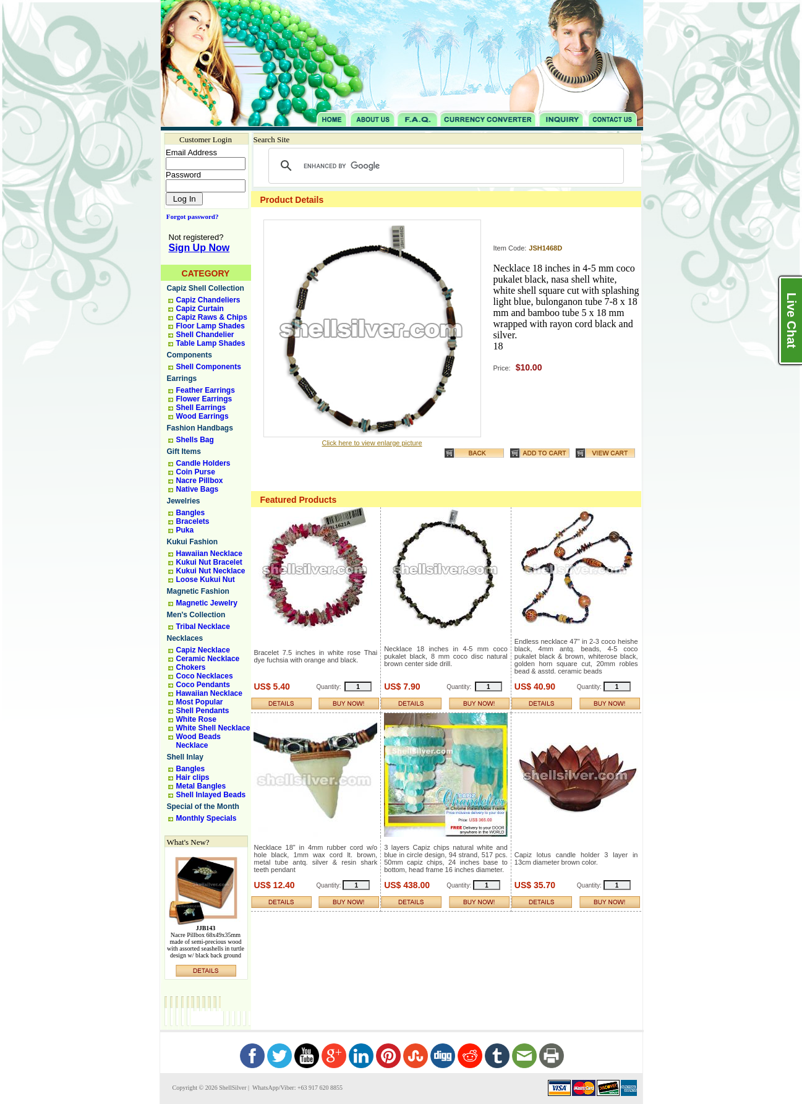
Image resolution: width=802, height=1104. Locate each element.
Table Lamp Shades (210, 343)
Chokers (191, 667)
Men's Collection (196, 614)
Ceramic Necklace (208, 658)
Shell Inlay (185, 757)
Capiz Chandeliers (208, 300)
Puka (185, 530)
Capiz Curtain (200, 308)
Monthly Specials (206, 818)
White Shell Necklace (213, 728)
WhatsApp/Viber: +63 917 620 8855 (297, 1087)
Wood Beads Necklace (198, 741)
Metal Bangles (201, 786)
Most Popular (199, 702)
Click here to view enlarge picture (372, 443)
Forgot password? (190, 216)
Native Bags (197, 489)
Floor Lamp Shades (210, 326)
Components (189, 355)
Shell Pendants (202, 710)
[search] (444, 165)
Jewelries (183, 501)
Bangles (190, 512)
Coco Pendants (203, 684)
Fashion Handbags (200, 428)
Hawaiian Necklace (209, 553)
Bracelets (193, 521)
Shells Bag (195, 439)
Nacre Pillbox (199, 480)
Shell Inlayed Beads (211, 794)
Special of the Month (203, 806)
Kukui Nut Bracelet (209, 562)
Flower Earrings (204, 399)
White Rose (196, 719)
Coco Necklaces (204, 676)
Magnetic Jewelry (206, 603)
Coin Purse (195, 472)
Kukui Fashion (192, 541)
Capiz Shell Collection (205, 288)
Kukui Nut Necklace (210, 571)
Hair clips (193, 777)
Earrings (182, 378)
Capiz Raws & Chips (211, 317)
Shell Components (208, 366)
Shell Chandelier (205, 334)
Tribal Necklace (203, 626)
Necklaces (185, 638)
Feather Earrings (205, 390)
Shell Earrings (201, 407)
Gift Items (184, 451)
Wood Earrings (202, 416)
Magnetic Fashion (198, 591)
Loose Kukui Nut (205, 579)
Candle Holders (203, 463)
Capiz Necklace (203, 650)
